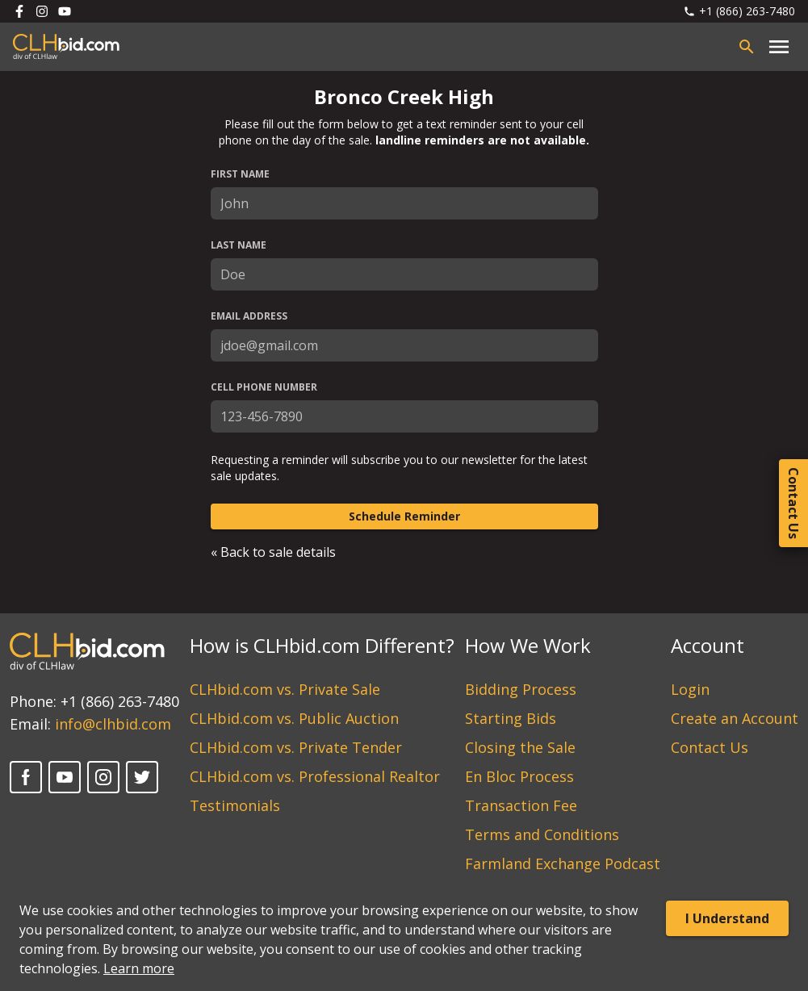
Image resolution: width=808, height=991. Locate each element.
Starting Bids (510, 718)
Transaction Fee (521, 805)
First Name (240, 174)
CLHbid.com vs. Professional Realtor (315, 776)
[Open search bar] (747, 47)
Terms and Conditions (542, 834)
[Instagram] (103, 777)
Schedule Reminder (404, 516)
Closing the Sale (520, 747)
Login (690, 689)
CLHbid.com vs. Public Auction (294, 718)
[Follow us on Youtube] (64, 11)
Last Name (238, 245)
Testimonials (235, 805)
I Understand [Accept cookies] (727, 918)
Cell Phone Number (264, 387)
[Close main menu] (779, 47)
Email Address (249, 316)
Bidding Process (520, 689)
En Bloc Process (519, 776)
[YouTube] (64, 777)
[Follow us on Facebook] (19, 11)
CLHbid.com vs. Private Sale (285, 689)
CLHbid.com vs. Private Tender (296, 747)
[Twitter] (142, 777)
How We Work (528, 645)
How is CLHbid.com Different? (322, 645)
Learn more (138, 968)
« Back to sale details (273, 552)
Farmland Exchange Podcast (562, 863)
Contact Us (709, 747)
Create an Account (734, 718)
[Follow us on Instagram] (42, 11)
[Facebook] (26, 777)
